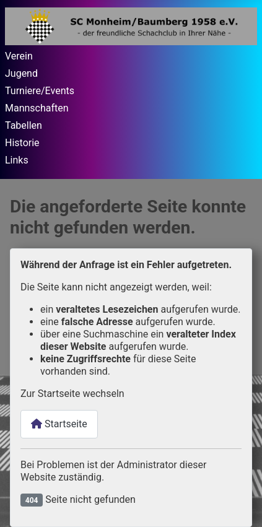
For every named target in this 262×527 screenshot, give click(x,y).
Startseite (59, 424)
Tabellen (23, 125)
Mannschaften (37, 108)
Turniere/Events (39, 91)
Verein (19, 56)
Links (16, 160)
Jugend (21, 73)
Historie (22, 143)
